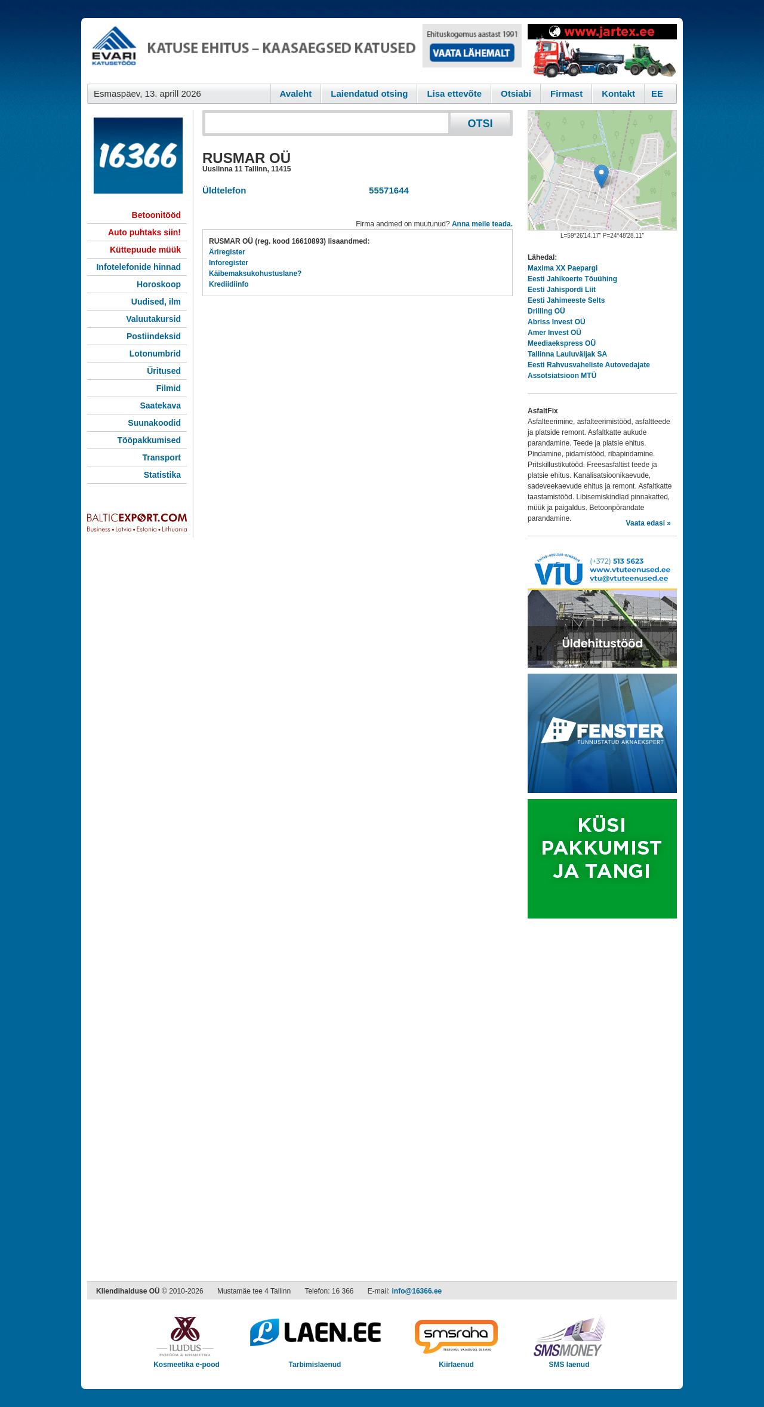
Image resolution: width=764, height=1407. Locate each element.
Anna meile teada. (482, 224)
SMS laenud (569, 1361)
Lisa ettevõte (454, 93)
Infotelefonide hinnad (138, 267)
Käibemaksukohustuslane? (255, 273)
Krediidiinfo (229, 284)
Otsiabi (516, 93)
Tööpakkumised (149, 440)
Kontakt (618, 93)
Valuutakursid (153, 319)
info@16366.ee (417, 1291)
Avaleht (296, 93)
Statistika (162, 475)
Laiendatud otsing (369, 93)
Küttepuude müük (145, 249)
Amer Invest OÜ (554, 332)
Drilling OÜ (546, 311)
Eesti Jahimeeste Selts (566, 300)
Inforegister (228, 263)
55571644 (386, 190)
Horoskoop (159, 284)
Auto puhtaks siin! (144, 232)
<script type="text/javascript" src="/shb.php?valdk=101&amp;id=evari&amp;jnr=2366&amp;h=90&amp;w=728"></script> (304, 51)
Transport (161, 457)
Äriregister (227, 252)
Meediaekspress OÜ (562, 343)
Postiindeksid (154, 336)
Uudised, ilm (156, 301)
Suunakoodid (154, 423)
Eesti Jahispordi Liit (562, 289)
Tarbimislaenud (315, 1361)
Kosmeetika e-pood (186, 1361)
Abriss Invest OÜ (557, 322)
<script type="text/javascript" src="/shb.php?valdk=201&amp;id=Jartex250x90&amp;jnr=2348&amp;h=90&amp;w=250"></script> (602, 51)
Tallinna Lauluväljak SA (567, 354)
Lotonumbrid (155, 353)
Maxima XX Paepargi (562, 268)
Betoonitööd (156, 215)
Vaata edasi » (648, 523)
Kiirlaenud (456, 1361)
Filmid (168, 388)
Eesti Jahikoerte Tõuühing (572, 279)
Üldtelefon (224, 190)
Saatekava (160, 405)
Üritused (164, 371)
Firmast (566, 93)
